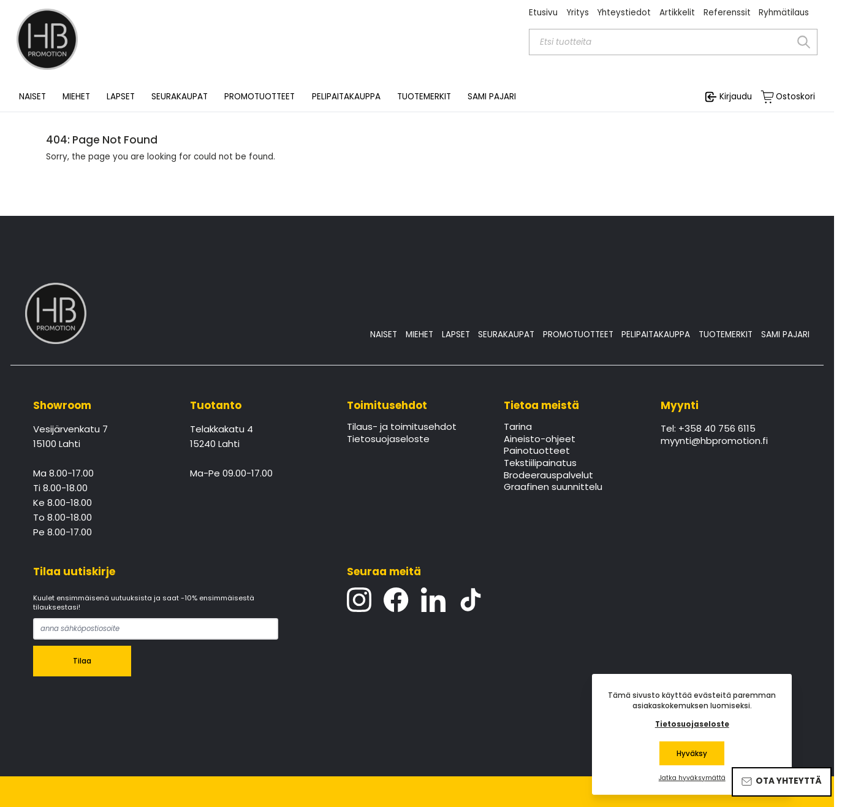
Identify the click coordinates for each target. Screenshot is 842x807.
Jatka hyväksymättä (692, 778)
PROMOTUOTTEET (578, 334)
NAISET (383, 334)
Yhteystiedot (624, 12)
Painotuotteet (537, 451)
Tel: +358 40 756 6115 (708, 429)
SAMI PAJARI (492, 97)
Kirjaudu (735, 96)
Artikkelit (677, 12)
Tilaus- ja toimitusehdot (402, 427)
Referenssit (727, 12)
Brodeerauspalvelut (548, 475)
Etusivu (543, 12)
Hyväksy (692, 754)
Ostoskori (795, 97)
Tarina (518, 427)
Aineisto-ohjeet (539, 439)
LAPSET (456, 334)
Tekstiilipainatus (540, 463)
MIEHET (419, 334)
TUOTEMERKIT (726, 334)
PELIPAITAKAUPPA (655, 334)
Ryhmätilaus (784, 12)
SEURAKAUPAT (179, 97)
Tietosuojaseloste (388, 439)
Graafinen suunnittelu (553, 487)
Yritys (577, 12)
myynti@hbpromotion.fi (714, 441)
